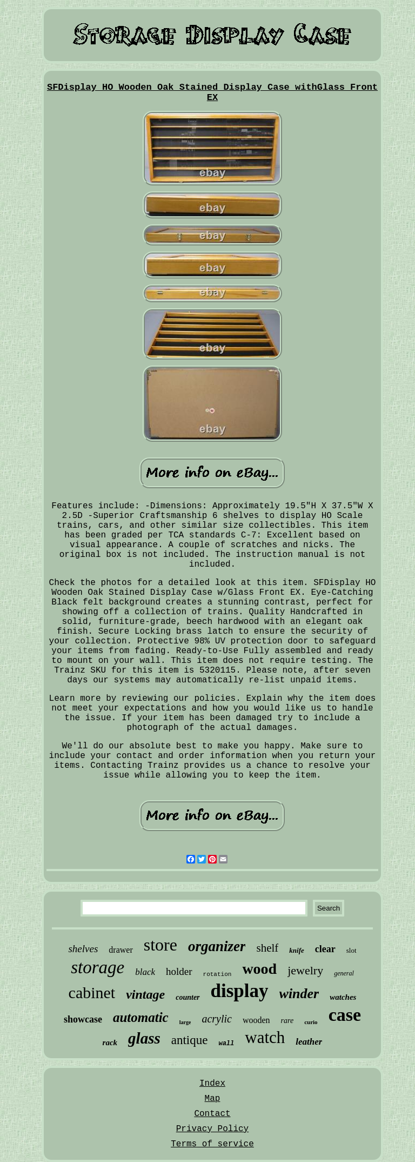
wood (259, 968)
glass (144, 1038)
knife (296, 950)
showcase (83, 1019)
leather (309, 1042)
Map (212, 1099)
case (345, 1015)
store (160, 944)
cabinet (92, 992)
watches (343, 997)
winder (299, 993)
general (344, 973)
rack (110, 1042)
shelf (267, 947)
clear (325, 949)
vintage (145, 994)
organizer (217, 946)
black (145, 972)
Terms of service (212, 1144)
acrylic (217, 1019)
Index (212, 1083)
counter (187, 997)
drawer (120, 949)
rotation (217, 974)
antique (189, 1040)
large (185, 1022)
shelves (83, 948)
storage (97, 967)
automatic (141, 1017)
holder (179, 971)
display (240, 990)
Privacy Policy (212, 1129)
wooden (256, 1020)
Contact (212, 1114)
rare (287, 1021)
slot (351, 950)
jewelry (305, 970)
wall (226, 1043)
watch (265, 1037)
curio (310, 1022)
